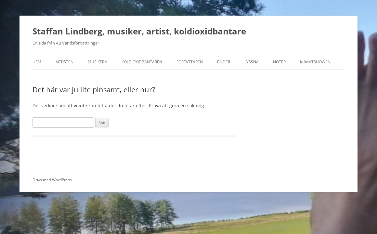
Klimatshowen (315, 62)
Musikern (97, 62)
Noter (279, 62)
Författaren (189, 62)
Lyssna (251, 62)
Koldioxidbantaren (142, 62)
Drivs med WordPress (52, 180)
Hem (36, 62)
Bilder (223, 62)
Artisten (64, 62)
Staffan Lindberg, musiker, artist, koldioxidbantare (139, 31)
